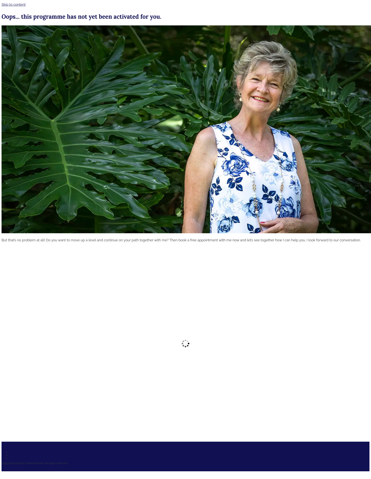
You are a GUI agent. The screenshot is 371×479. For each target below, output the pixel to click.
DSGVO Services (19, 457)
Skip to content (14, 5)
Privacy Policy (17, 455)
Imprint (13, 452)
